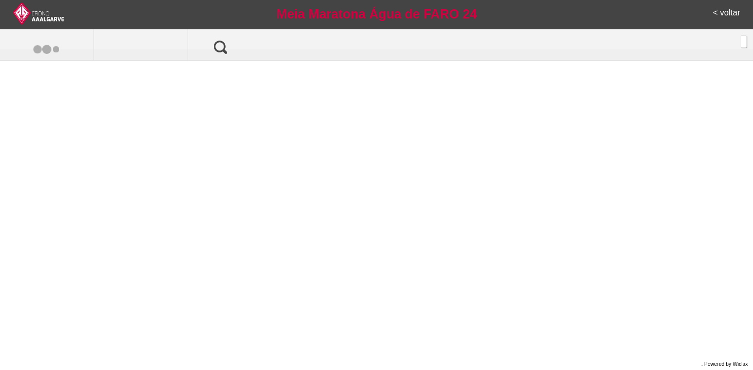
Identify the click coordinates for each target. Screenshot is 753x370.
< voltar (726, 12)
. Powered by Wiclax (724, 364)
